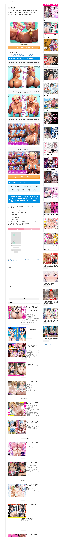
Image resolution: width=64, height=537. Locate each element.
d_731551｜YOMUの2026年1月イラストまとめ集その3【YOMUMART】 (51, 279)
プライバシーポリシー (27, 531)
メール (10, 285)
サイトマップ (33, 531)
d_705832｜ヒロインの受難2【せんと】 (31, 452)
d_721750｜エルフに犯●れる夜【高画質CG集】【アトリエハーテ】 (51, 334)
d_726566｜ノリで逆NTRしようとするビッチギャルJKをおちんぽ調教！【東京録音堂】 (51, 261)
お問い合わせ (38, 531)
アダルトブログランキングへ (49, 339)
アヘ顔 (14, 55)
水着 (19, 54)
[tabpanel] (24, 242)
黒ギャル (27, 55)
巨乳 (17, 54)
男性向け (37, 54)
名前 (10, 281)
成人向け (11, 55)
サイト (10, 290)
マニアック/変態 (19, 55)
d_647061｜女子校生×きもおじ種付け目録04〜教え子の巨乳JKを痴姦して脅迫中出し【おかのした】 (31, 491)
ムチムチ (24, 55)
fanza (10, 257)
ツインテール (23, 54)
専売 (34, 54)
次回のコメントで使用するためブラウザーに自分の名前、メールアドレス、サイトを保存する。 (23, 295)
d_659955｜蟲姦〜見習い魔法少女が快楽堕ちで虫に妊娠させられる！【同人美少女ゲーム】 (31, 341)
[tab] (16, 229)
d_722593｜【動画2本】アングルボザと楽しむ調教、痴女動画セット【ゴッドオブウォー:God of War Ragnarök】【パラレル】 (51, 297)
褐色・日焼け (28, 54)
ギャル (14, 54)
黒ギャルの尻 (17, 19)
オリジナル (13, 258)
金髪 (32, 54)
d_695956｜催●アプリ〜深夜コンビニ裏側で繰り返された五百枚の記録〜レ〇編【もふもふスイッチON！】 (31, 417)
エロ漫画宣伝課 (10, 1)
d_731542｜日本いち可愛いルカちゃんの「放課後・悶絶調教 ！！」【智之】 (51, 316)
